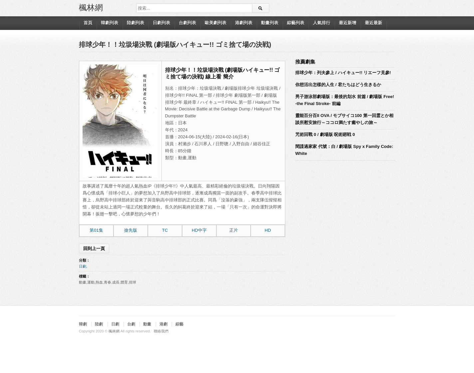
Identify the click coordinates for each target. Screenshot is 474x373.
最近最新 (373, 22)
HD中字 (199, 230)
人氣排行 (321, 22)
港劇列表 (243, 22)
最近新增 (347, 22)
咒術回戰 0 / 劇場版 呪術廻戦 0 (325, 134)
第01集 (96, 230)
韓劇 (83, 324)
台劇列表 (187, 22)
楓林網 (91, 7)
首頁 (88, 22)
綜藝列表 (295, 22)
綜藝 (179, 324)
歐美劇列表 (215, 22)
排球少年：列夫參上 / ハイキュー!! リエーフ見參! (343, 72)
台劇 (131, 324)
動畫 (147, 324)
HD (268, 230)
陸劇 (99, 324)
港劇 (163, 324)
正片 (233, 230)
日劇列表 (161, 22)
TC (165, 230)
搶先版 (130, 230)
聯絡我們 (161, 331)
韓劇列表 (109, 22)
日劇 (82, 266)
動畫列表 (269, 22)
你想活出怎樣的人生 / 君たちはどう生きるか (338, 84)
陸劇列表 (135, 22)
